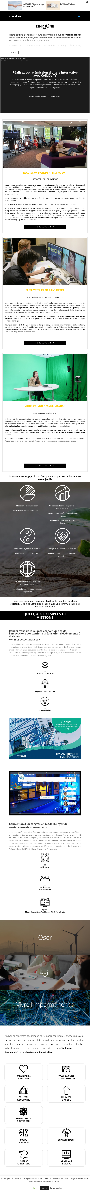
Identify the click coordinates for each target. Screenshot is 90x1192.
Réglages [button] (33, 1188)
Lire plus (13, 53)
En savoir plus (56, 1188)
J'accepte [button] (45, 1188)
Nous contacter (43, 226)
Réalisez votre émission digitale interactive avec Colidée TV (45, 74)
